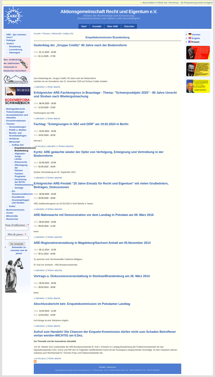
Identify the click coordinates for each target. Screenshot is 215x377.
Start (84, 26)
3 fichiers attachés (54, 178)
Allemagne (14, 52)
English (196, 38)
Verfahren (14, 138)
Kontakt (97, 26)
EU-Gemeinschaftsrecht (22, 192)
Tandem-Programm (20, 175)
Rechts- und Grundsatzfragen (18, 134)
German (196, 34)
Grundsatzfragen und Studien (20, 201)
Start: (36, 52)
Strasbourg (15, 46)
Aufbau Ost (18, 145)
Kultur (12, 206)
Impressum (111, 367)
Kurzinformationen (16, 120)
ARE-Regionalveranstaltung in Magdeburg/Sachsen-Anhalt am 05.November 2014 (92, 242)
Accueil (37, 33)
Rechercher (12, 219)
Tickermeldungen (15, 112)
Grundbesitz (18, 197)
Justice (10, 43)
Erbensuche (21, 162)
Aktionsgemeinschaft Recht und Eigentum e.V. (108, 11)
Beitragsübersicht (15, 109)
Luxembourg (15, 49)
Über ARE (112, 26)
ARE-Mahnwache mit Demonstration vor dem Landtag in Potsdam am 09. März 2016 (94, 215)
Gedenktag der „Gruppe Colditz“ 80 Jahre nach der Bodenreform (80, 45)
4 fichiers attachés (54, 209)
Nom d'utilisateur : (17, 225)
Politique (10, 40)
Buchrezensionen (15, 210)
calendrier (39, 87)
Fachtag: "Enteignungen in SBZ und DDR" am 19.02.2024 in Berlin (81, 124)
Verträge (19, 187)
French (195, 42)
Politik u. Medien (17, 130)
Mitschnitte (12, 216)
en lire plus (40, 146)
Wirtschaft (14, 142)
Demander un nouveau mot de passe (19, 250)
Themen (10, 124)
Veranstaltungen (17, 127)
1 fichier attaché (53, 87)
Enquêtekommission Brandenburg (25, 149)
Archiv (9, 213)
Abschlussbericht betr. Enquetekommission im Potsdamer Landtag (82, 304)
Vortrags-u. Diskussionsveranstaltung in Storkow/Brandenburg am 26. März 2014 (92, 276)
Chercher (129, 26)
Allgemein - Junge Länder (20, 156)
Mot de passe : (17, 234)
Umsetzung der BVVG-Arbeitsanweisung (24, 182)
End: (36, 56)
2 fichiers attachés (65, 146)
